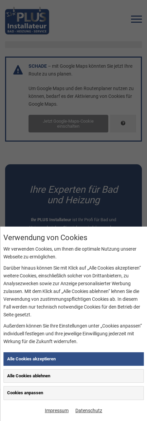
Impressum (57, 410)
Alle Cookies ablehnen (28, 375)
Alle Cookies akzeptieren (31, 358)
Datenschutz (88, 410)
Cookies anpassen (25, 392)
